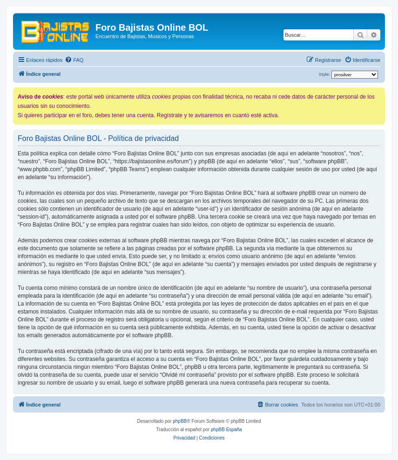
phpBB (180, 421)
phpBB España (226, 429)
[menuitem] (74, 60)
